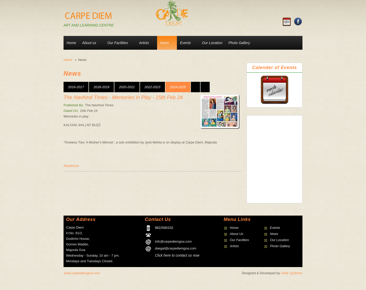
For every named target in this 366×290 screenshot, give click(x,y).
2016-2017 (76, 87)
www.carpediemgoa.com (82, 273)
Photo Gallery (239, 43)
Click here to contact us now (177, 255)
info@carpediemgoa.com (173, 241)
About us (89, 43)
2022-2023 (152, 87)
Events (185, 43)
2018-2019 (101, 87)
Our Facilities (117, 43)
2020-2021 (127, 87)
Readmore (71, 166)
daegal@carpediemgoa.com (175, 248)
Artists (144, 43)
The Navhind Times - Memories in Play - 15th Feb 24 (123, 97)
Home (71, 43)
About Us (236, 234)
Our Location (212, 43)
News (164, 43)
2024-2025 (178, 87)
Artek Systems (291, 273)
